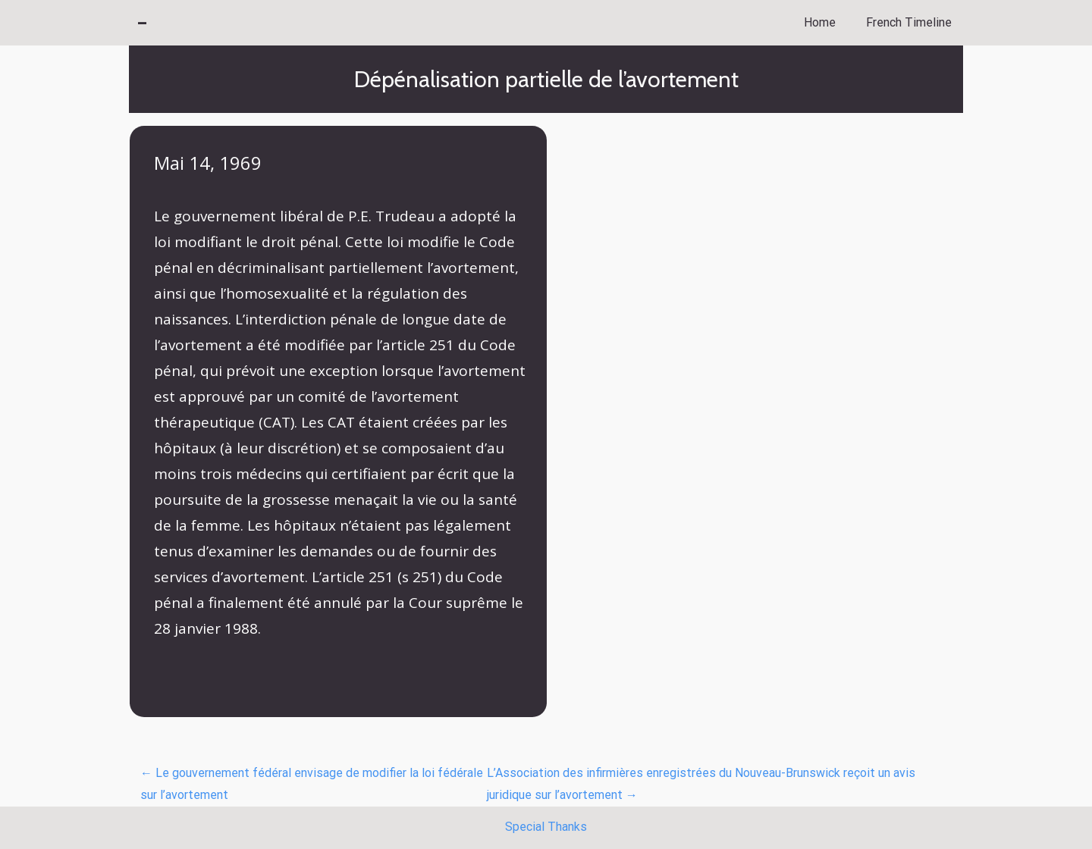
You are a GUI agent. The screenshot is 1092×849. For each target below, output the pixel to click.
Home (820, 22)
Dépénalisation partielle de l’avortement (546, 79)
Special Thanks (546, 826)
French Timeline (909, 22)
